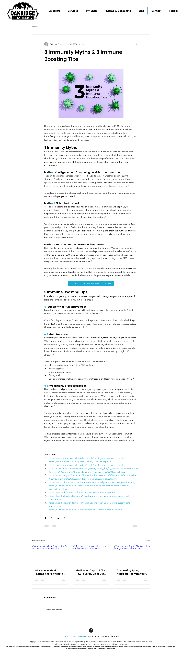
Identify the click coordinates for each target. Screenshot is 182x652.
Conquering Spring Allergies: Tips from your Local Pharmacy (131, 572)
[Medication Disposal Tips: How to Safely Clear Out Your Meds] (91, 555)
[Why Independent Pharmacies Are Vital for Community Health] (50, 555)
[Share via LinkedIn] (58, 518)
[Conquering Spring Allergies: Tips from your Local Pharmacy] (132, 555)
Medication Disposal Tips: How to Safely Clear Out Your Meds (91, 572)
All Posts (35, 27)
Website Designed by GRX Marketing (113, 644)
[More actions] (136, 44)
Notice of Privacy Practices (90, 644)
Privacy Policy (74, 644)
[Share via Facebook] (45, 518)
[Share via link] (64, 518)
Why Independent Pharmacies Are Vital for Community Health (49, 572)
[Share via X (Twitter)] (51, 518)
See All (147, 540)
